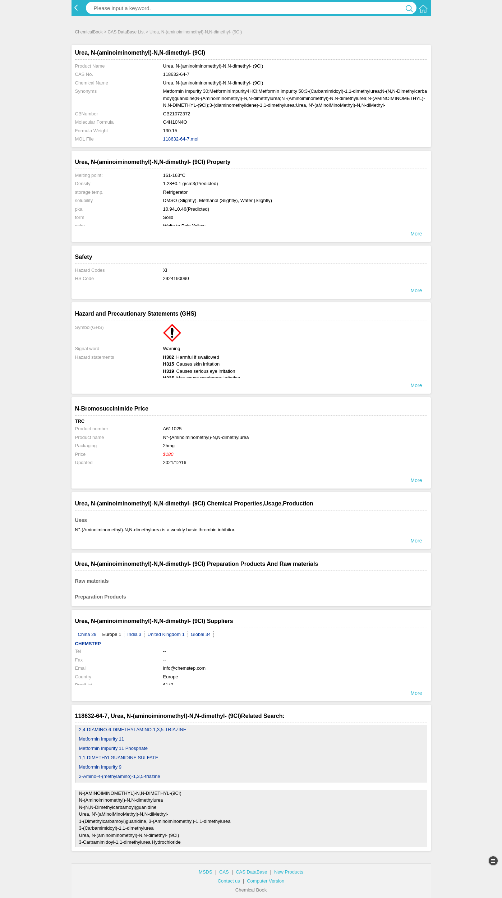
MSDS (205, 872)
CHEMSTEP (88, 643)
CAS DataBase (251, 872)
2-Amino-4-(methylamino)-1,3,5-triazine (119, 776)
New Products (288, 872)
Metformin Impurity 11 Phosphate (113, 748)
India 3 (134, 634)
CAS (224, 872)
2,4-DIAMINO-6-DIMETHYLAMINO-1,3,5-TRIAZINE (132, 729)
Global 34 (201, 634)
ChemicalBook (89, 32)
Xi (165, 270)
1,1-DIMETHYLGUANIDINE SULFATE (118, 757)
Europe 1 (111, 634)
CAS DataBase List (126, 32)
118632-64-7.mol (180, 139)
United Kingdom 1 (165, 634)
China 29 (87, 634)
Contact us (229, 881)
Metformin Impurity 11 (101, 739)
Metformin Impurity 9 (100, 767)
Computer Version (265, 881)
